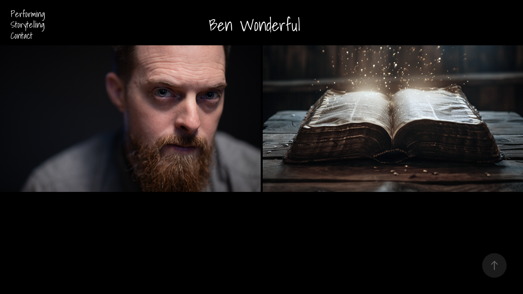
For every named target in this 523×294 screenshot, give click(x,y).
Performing (28, 14)
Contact (22, 35)
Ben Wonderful (254, 25)
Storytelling (28, 24)
